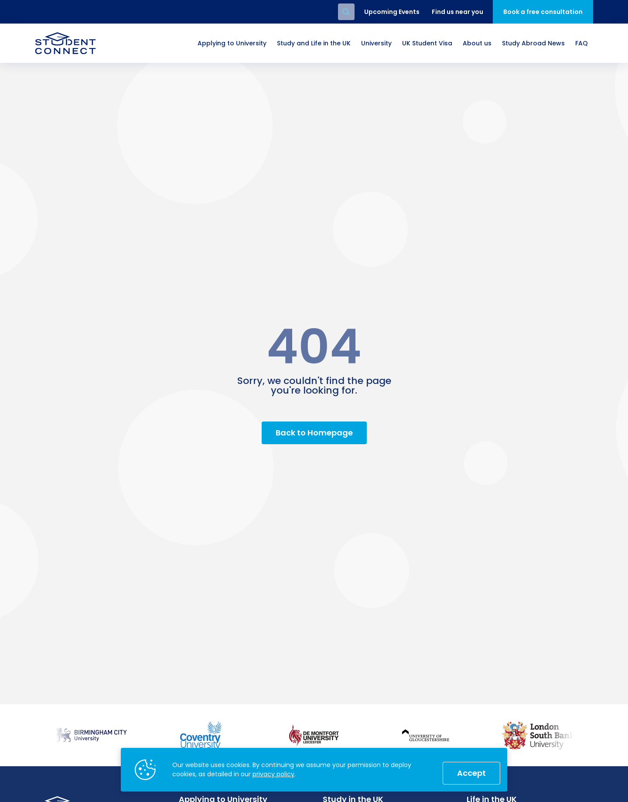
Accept (471, 773)
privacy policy (273, 774)
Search (346, 11)
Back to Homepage (314, 432)
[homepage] (65, 43)
